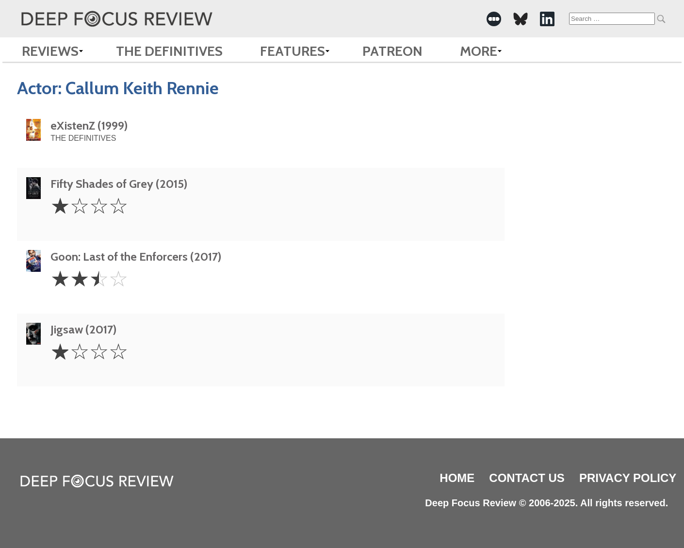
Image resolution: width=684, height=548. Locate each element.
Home (457, 477)
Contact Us (527, 477)
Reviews (50, 51)
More (478, 51)
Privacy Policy (627, 477)
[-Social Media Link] (494, 19)
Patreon (392, 51)
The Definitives (169, 51)
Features (292, 51)
